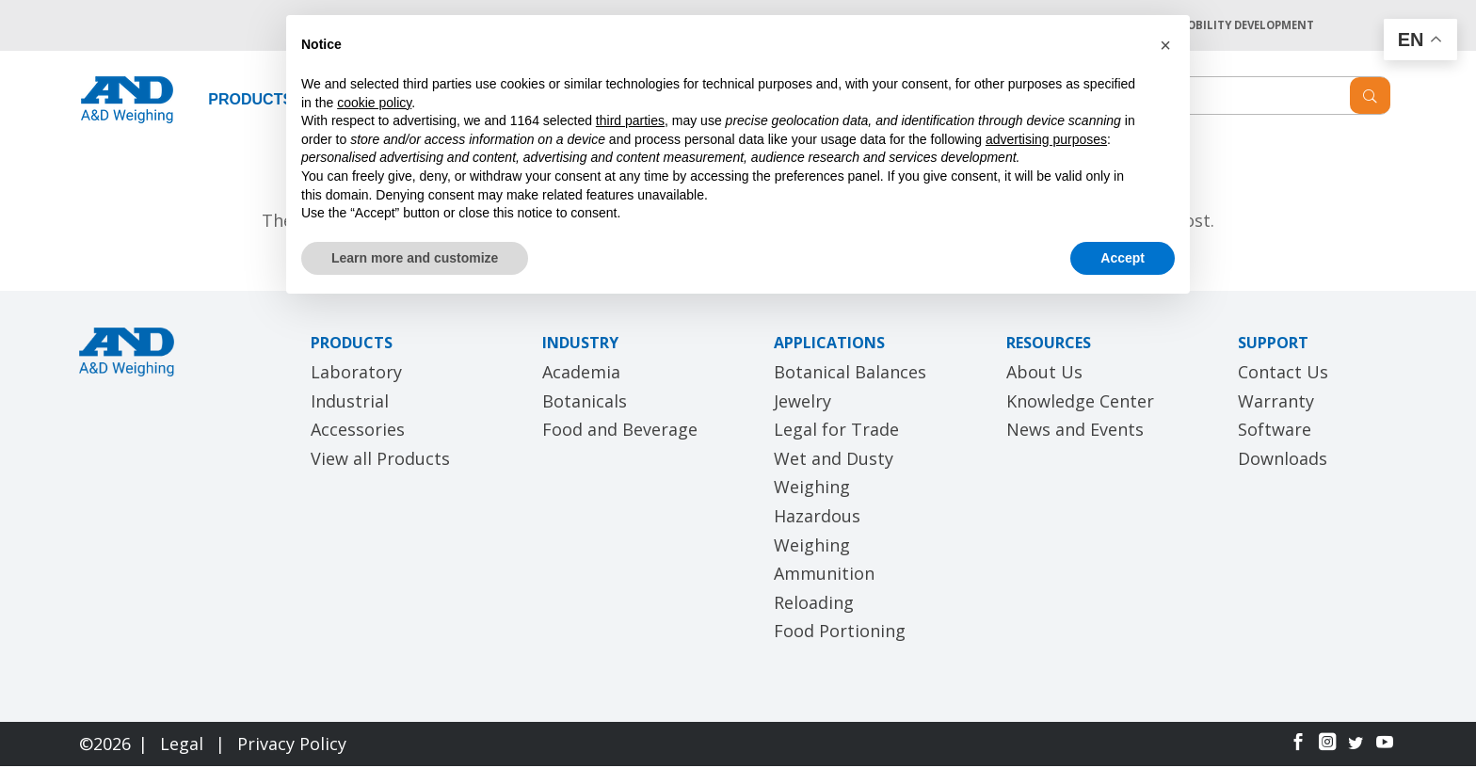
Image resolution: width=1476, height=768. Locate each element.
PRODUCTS (250, 101)
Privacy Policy (291, 745)
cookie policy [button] (374, 102)
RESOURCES (1048, 345)
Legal (184, 745)
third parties (630, 120)
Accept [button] (1122, 257)
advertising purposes (1046, 139)
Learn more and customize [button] (414, 257)
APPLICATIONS (829, 345)
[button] (1165, 45)
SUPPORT (1273, 345)
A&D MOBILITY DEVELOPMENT (1227, 26)
